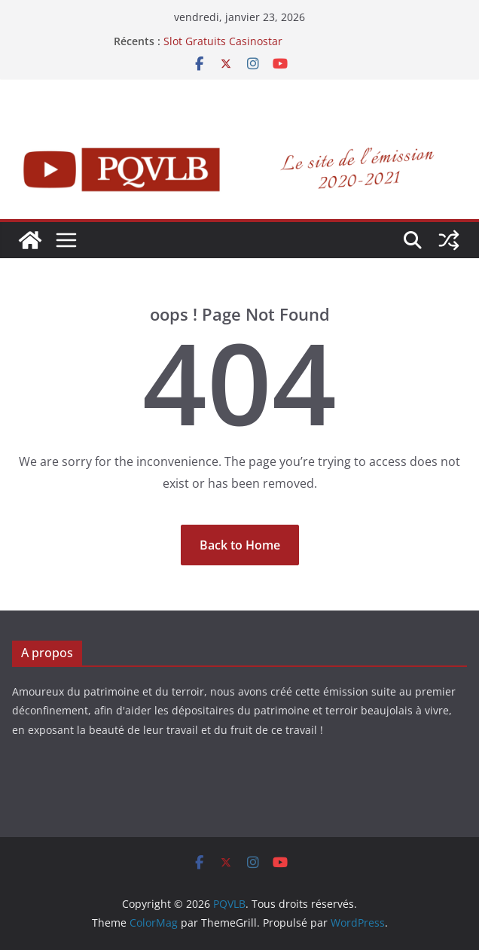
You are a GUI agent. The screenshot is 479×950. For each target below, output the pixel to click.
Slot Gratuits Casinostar (222, 41)
